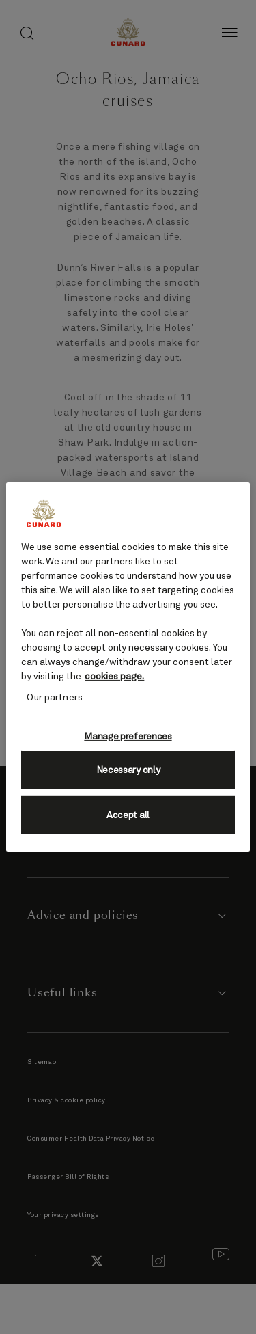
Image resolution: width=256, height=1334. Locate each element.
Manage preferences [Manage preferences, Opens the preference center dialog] (127, 736)
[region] (127, 667)
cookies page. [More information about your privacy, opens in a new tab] (114, 676)
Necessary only (128, 770)
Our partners (55, 698)
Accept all (128, 815)
